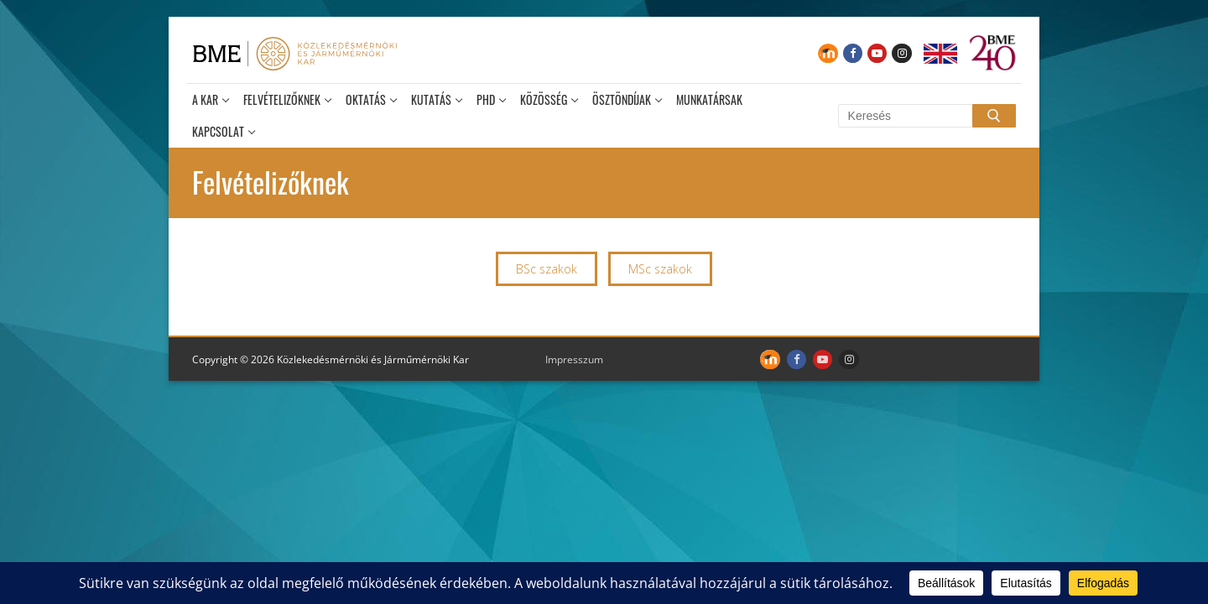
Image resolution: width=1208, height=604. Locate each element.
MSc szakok (660, 269)
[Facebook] (852, 53)
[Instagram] (901, 53)
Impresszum (574, 359)
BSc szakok (546, 269)
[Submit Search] (994, 116)
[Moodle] (827, 53)
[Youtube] (877, 53)
